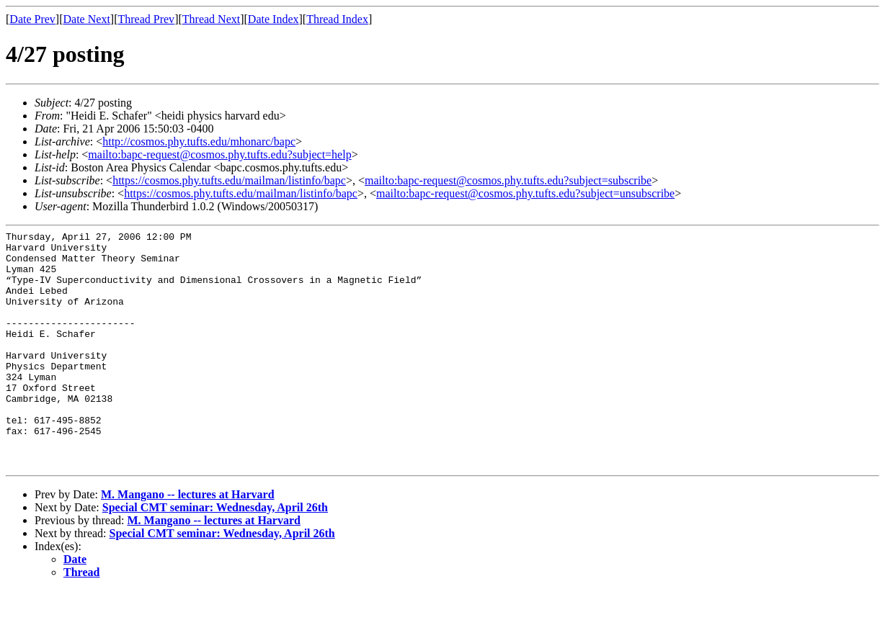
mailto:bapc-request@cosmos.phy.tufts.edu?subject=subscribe (508, 180)
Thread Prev (145, 19)
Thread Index (337, 19)
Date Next (86, 19)
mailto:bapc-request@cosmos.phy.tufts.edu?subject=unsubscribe (525, 193)
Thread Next (211, 19)
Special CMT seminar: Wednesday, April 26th (215, 555)
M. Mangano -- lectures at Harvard (188, 542)
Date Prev (32, 19)
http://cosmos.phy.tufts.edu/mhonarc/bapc (198, 141)
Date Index (273, 19)
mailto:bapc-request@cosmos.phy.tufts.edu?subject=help (219, 154)
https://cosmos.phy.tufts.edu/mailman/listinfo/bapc (229, 180)
